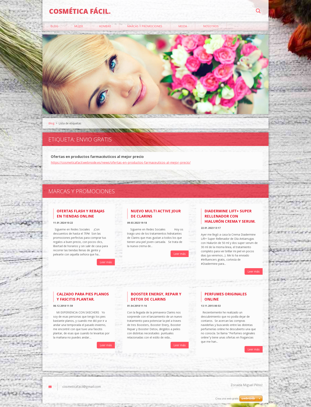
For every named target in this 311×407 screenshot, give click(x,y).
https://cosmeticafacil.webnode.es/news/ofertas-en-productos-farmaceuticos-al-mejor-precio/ (121, 166)
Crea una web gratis (226, 398)
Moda (182, 30)
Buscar (258, 11)
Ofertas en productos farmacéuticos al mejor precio (97, 160)
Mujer (78, 30)
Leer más (106, 266)
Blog (54, 30)
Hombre (105, 30)
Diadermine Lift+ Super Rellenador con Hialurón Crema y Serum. (229, 219)
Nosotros (211, 30)
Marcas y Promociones (144, 30)
